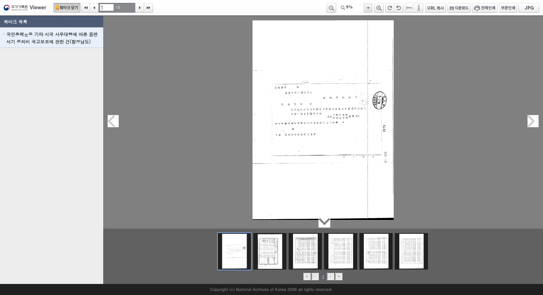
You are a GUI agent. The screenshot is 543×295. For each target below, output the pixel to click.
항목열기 (367, 8)
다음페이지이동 (533, 121)
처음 (85, 8)
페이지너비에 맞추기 (409, 8)
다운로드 (459, 8)
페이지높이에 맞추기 (419, 8)
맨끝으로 (338, 277)
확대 (379, 8)
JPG (529, 8)
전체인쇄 (485, 8)
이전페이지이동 (113, 121)
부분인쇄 (508, 8)
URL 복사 (435, 8)
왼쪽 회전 (398, 8)
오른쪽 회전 (389, 8)
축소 (331, 8)
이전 (94, 8)
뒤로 (330, 277)
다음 (139, 8)
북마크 (66, 8)
